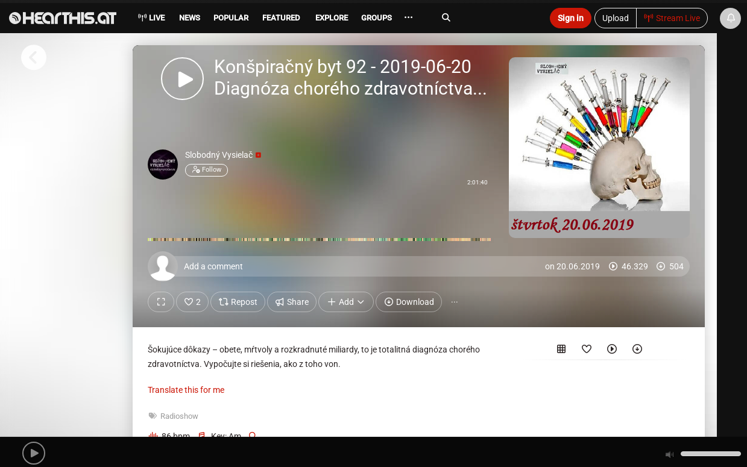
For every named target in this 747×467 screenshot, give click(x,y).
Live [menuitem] (151, 17)
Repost (237, 302)
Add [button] (346, 302)
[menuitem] (188, 19)
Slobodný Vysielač (223, 155)
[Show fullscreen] (161, 302)
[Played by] (612, 351)
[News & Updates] (730, 18)
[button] (33, 453)
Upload (615, 18)
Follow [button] (206, 170)
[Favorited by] (587, 351)
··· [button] (454, 302)
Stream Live (672, 18)
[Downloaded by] (637, 351)
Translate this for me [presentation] (186, 390)
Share (292, 302)
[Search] (485, 17)
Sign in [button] (571, 18)
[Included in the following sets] (561, 351)
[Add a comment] (422, 266)
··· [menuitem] (412, 18)
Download (408, 302)
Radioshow (179, 416)
